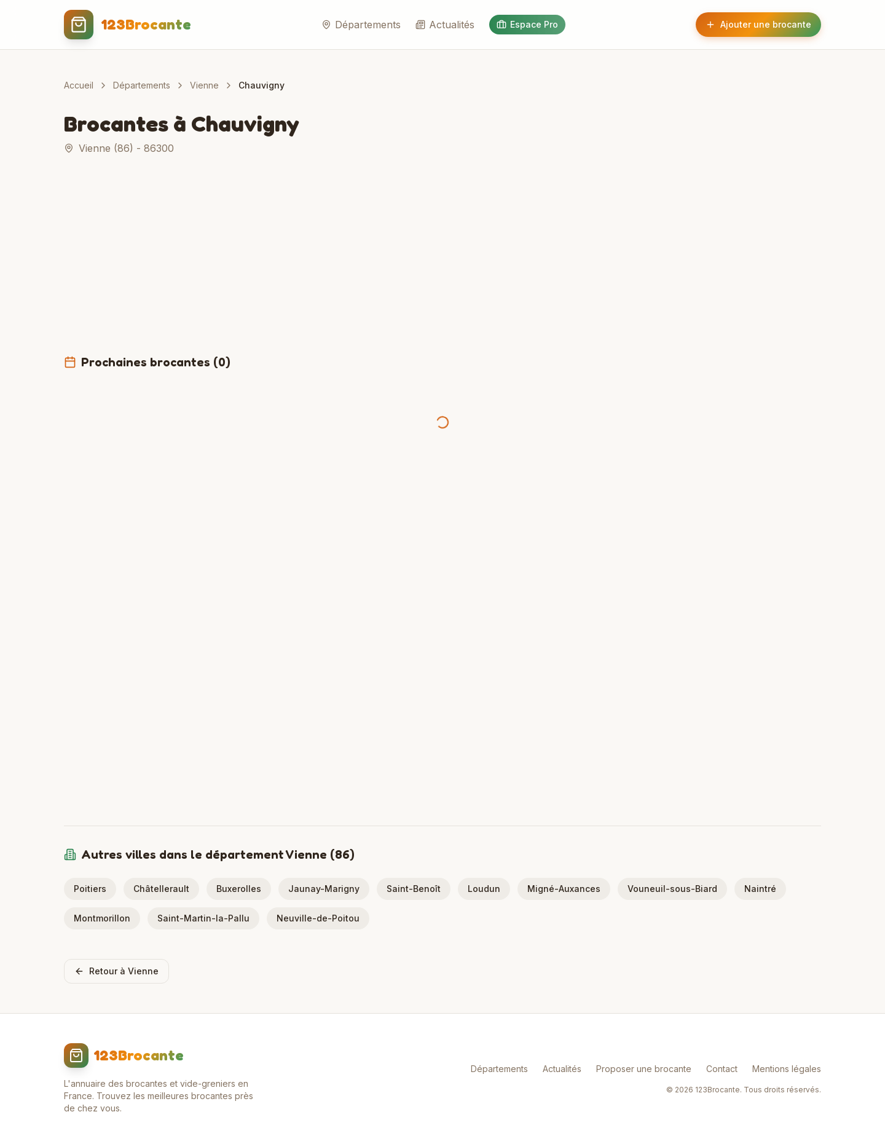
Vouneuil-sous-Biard (672, 888)
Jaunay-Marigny (324, 888)
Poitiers (90, 888)
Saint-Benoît (414, 888)
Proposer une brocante (643, 1068)
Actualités (444, 24)
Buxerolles (238, 888)
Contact (722, 1068)
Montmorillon (102, 918)
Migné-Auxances (563, 888)
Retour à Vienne (116, 971)
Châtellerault (161, 888)
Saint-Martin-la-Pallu (203, 918)
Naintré (760, 888)
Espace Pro (527, 24)
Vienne (204, 85)
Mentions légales (786, 1068)
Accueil (78, 85)
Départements (361, 24)
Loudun (484, 888)
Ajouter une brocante (758, 24)
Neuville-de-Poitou (318, 918)
